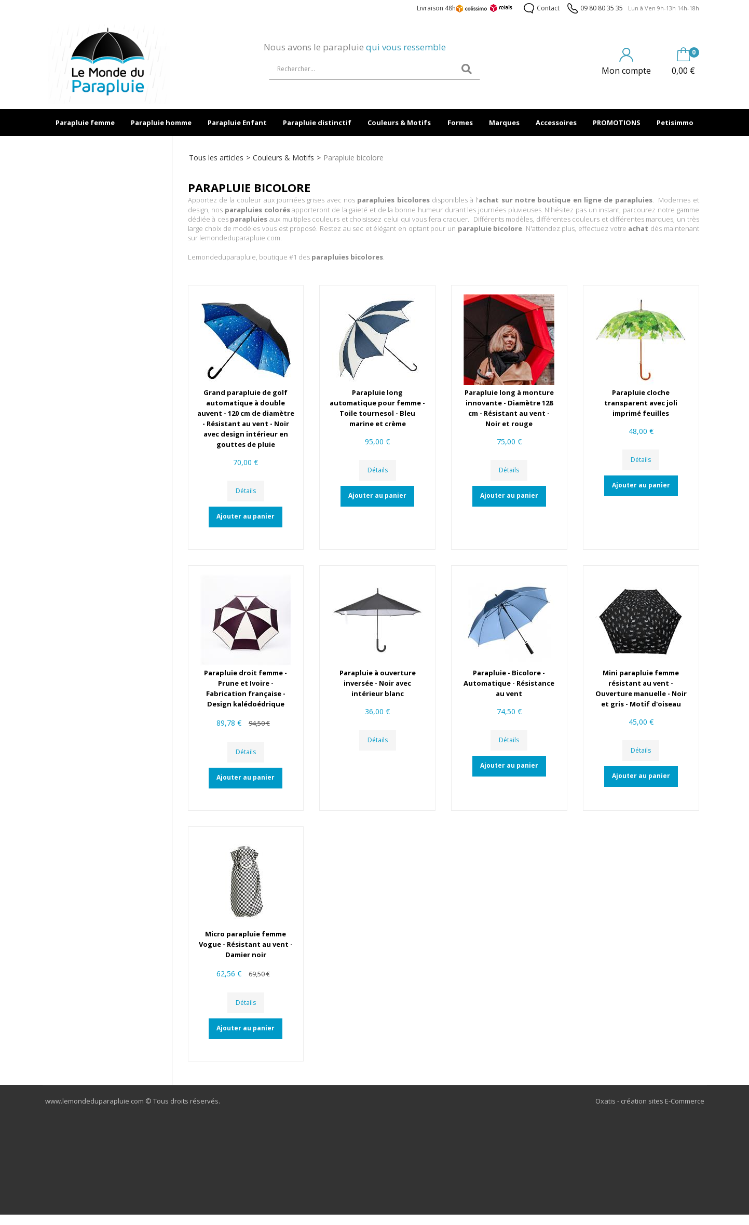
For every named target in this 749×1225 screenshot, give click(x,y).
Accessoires (556, 122)
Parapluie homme (161, 122)
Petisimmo (675, 122)
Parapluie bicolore (353, 157)
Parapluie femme (85, 122)
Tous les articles (216, 157)
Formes (460, 122)
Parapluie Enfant (237, 122)
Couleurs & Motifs (399, 122)
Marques (504, 122)
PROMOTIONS (617, 122)
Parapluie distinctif (317, 122)
